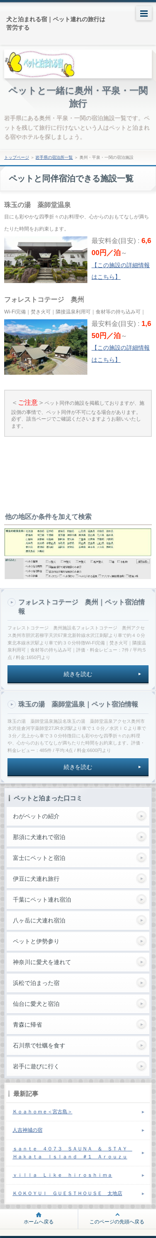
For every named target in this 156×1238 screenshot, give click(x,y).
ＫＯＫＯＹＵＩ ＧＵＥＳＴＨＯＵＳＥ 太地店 (67, 1193)
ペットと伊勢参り (36, 941)
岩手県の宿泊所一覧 (54, 157)
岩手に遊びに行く (36, 1066)
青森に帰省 (27, 1024)
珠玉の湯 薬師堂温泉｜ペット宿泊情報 (78, 704)
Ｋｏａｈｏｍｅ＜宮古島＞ (42, 1112)
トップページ (16, 157)
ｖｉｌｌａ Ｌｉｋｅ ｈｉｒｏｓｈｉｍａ (62, 1175)
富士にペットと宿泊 (39, 858)
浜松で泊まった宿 (36, 983)
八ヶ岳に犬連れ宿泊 (39, 920)
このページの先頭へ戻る (116, 1222)
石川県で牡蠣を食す (39, 1045)
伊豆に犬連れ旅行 (36, 878)
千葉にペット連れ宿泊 (42, 899)
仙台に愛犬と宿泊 (36, 1003)
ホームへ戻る (39, 1222)
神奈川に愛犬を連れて (42, 962)
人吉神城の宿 (27, 1130)
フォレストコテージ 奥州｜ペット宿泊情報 (81, 607)
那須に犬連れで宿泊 (39, 837)
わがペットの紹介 (36, 816)
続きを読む (78, 674)
